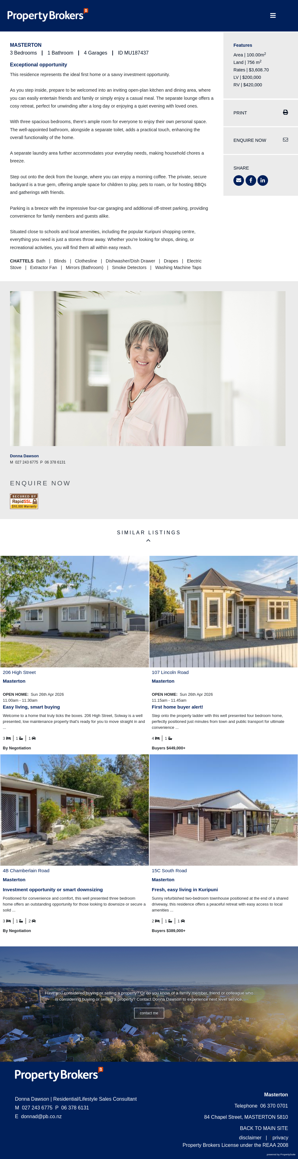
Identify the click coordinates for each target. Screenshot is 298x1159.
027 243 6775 (33, 1107)
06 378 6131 (72, 1107)
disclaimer (250, 1137)
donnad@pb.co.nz (41, 1116)
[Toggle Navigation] (273, 15)
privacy (280, 1137)
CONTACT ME (149, 1013)
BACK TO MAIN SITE (264, 1128)
